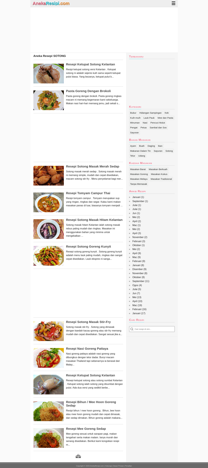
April (134, 221)
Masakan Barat (138, 169)
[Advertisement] (104, 30)
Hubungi (108, 466)
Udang (141, 155)
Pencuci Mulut (157, 122)
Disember (137, 269)
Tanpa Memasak (138, 184)
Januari (136, 197)
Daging (151, 146)
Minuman (135, 122)
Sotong (169, 151)
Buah (141, 146)
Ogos (135, 285)
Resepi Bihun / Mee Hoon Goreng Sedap (91, 403)
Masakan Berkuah (158, 169)
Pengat (134, 127)
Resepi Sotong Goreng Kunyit (88, 246)
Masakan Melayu (139, 179)
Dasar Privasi (118, 466)
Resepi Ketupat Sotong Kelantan (90, 64)
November (138, 237)
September (138, 201)
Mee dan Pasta (165, 118)
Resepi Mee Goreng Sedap (86, 428)
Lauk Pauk (149, 118)
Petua (144, 127)
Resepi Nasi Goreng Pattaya (87, 348)
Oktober (136, 245)
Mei (134, 217)
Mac (134, 225)
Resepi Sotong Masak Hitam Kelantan (94, 219)
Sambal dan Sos (158, 127)
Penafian (128, 466)
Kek (167, 113)
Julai (135, 205)
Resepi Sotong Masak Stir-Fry (88, 322)
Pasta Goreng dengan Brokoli (88, 91)
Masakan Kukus (159, 174)
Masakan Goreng (139, 174)
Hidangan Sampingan (150, 113)
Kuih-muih (135, 118)
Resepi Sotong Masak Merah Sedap (92, 166)
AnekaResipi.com (97, 466)
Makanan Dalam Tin (140, 151)
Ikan (160, 146)
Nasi (145, 122)
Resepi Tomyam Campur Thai (88, 193)
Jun (134, 213)
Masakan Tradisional (161, 179)
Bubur (133, 113)
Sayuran (134, 132)
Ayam (133, 146)
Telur (132, 155)
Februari (137, 241)
